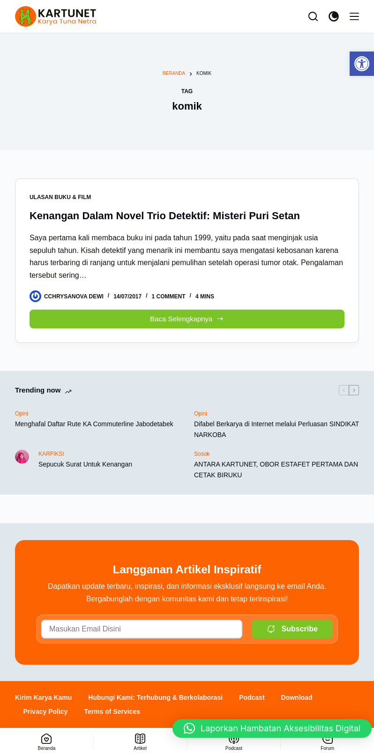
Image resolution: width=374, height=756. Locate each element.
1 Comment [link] (169, 296)
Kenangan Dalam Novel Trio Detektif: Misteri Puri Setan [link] (165, 216)
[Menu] (354, 16)
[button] (272, 732)
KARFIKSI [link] (51, 454)
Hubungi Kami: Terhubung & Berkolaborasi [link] (155, 697)
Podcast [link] (251, 697)
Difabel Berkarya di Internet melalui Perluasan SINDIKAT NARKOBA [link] (276, 429)
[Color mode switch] (333, 16)
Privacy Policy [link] (45, 711)
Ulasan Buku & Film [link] (60, 197)
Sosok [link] (201, 454)
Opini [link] (21, 413)
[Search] (313, 16)
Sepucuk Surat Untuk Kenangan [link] (85, 464)
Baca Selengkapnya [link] (187, 316)
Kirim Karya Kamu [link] (43, 697)
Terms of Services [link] (112, 711)
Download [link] (297, 697)
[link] (362, 64)
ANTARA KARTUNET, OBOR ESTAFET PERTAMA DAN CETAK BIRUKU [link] (276, 469)
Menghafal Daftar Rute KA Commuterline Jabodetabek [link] (94, 424)
